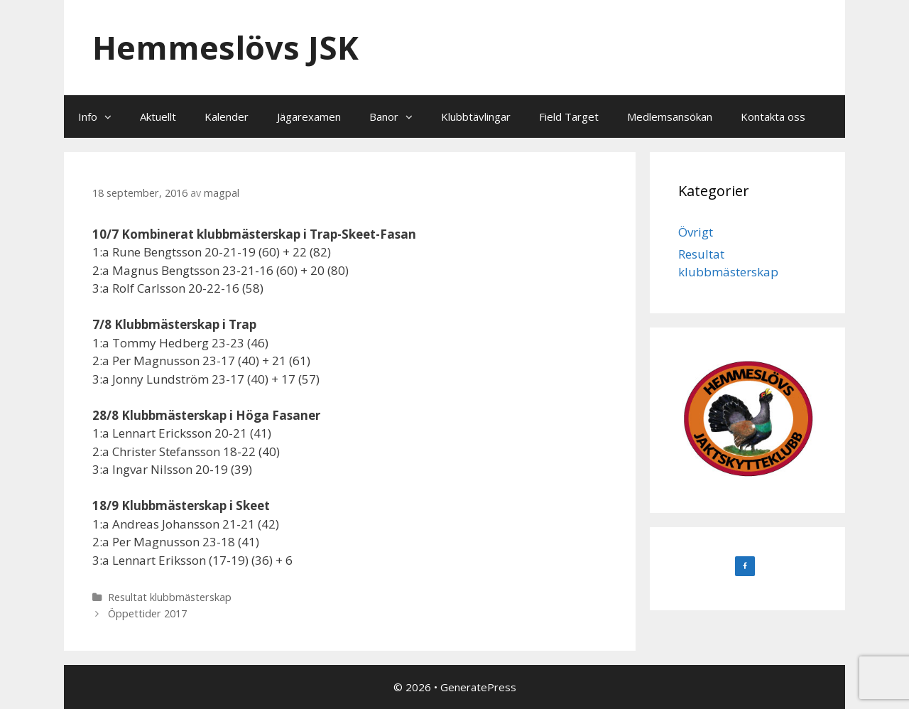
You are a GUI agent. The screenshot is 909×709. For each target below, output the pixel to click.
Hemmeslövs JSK (225, 47)
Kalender (227, 116)
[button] (111, 116)
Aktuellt (158, 116)
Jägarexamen (309, 116)
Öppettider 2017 (147, 613)
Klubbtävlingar (476, 116)
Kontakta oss (773, 116)
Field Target (569, 116)
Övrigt (695, 232)
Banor (398, 116)
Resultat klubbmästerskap (170, 597)
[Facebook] (745, 566)
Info (102, 116)
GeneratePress (478, 687)
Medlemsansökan (669, 116)
